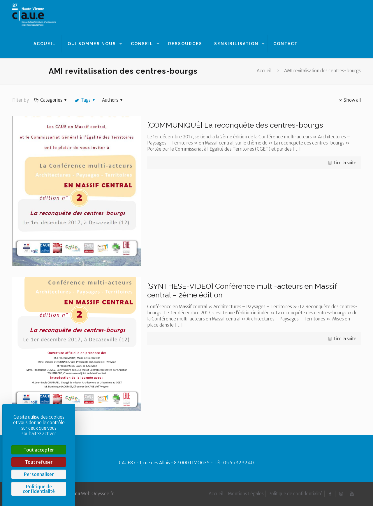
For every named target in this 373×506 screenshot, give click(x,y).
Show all (349, 100)
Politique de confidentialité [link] (39, 489)
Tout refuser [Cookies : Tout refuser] (39, 462)
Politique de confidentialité (295, 493)
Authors (113, 100)
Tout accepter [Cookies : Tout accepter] (38, 450)
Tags (85, 100)
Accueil (264, 70)
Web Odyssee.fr (97, 493)
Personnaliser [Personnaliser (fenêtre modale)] (39, 474)
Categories (50, 100)
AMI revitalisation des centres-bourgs (322, 70)
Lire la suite (345, 162)
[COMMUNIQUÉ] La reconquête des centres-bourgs (235, 125)
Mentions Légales (246, 493)
